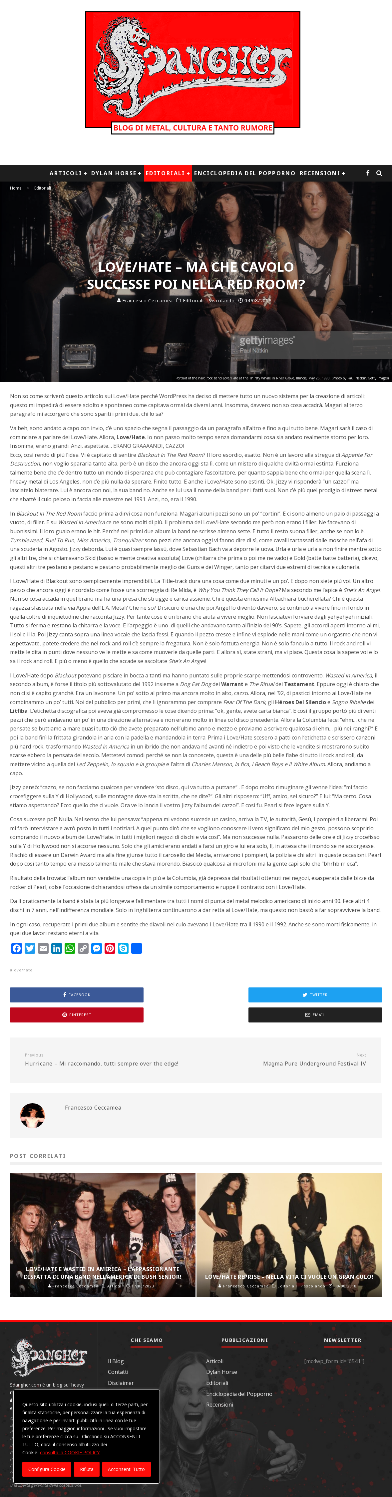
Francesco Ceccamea (145, 300)
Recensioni (320, 173)
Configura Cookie (47, 1469)
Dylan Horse (114, 173)
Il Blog (116, 1361)
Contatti (118, 1372)
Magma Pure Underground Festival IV (284, 1060)
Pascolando (221, 301)
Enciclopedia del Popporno (245, 173)
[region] (86, 1437)
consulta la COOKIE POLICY (70, 1452)
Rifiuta (87, 1469)
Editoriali (165, 173)
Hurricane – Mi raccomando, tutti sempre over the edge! (108, 1060)
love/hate (23, 969)
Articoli (66, 173)
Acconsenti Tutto (126, 1469)
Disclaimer (121, 1383)
